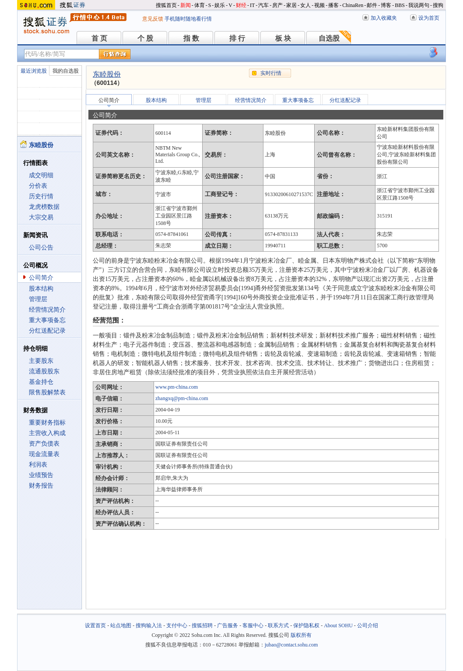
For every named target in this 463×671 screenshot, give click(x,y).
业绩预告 (41, 475)
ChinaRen (352, 5)
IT (252, 5)
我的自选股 (66, 71)
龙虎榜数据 (44, 207)
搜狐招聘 (202, 625)
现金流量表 (44, 454)
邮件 (372, 5)
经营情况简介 (47, 309)
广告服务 (227, 625)
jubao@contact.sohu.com (291, 645)
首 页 (99, 38)
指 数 (191, 38)
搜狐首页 (166, 5)
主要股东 (41, 361)
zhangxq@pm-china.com (181, 398)
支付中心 (176, 625)
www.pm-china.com (176, 387)
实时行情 (270, 73)
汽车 (263, 5)
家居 (291, 5)
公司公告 (41, 247)
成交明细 (41, 175)
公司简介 (41, 277)
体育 (199, 5)
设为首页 (428, 18)
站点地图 (120, 625)
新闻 (185, 5)
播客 (333, 5)
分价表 (38, 186)
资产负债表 (44, 443)
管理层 (38, 299)
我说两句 (418, 5)
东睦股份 (107, 74)
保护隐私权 (306, 625)
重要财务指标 (47, 422)
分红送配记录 (47, 330)
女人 (305, 5)
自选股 (329, 38)
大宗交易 (41, 217)
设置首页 (95, 625)
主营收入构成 (47, 433)
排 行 (237, 38)
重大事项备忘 (47, 320)
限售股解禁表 (47, 392)
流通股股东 (44, 371)
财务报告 (41, 485)
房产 (277, 5)
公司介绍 (367, 625)
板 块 (283, 38)
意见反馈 (152, 19)
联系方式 (278, 625)
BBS (400, 5)
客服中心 (252, 625)
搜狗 (438, 5)
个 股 (145, 38)
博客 (386, 5)
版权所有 (301, 635)
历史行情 (41, 196)
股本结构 (41, 288)
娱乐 (219, 5)
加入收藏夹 (384, 18)
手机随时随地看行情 (188, 19)
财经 (241, 5)
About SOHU (338, 625)
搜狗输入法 (149, 625)
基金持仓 (41, 382)
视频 (319, 5)
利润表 (38, 464)
